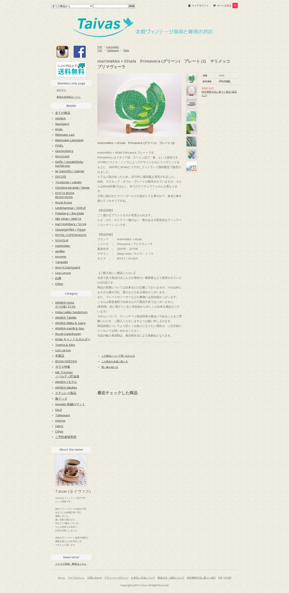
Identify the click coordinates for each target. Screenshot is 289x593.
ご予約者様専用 (65, 437)
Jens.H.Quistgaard (67, 267)
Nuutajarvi (62, 124)
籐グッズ (61, 398)
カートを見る (227, 5)
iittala (59, 129)
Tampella (61, 262)
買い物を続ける (109, 367)
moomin (60, 256)
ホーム (61, 577)
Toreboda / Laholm (68, 182)
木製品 (59, 356)
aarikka (60, 251)
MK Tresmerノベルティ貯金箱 (67, 374)
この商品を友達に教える (114, 361)
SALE (58, 410)
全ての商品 (62, 113)
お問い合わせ (94, 577)
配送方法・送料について (171, 577)
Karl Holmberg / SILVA (70, 224)
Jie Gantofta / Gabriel (69, 171)
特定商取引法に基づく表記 (201, 577)
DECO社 (60, 176)
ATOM (227, 577)
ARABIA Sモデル (66, 382)
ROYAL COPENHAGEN (70, 235)
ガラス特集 (62, 367)
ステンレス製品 (65, 393)
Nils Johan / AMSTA (68, 219)
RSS (220, 577)
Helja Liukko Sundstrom (71, 312)
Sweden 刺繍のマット (70, 404)
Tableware (113, 50)
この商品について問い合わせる (118, 356)
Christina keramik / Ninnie (72, 188)
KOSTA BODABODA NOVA (64, 195)
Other (59, 284)
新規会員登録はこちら (69, 97)
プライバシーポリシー (116, 577)
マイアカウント (200, 5)
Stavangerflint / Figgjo (70, 229)
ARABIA (60, 118)
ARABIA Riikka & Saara (70, 323)
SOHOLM (61, 240)
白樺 (58, 278)
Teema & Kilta (65, 345)
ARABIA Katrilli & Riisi (69, 328)
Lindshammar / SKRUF (70, 208)
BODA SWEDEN (66, 361)
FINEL (59, 145)
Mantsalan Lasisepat (69, 140)
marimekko (112, 47)
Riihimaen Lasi (64, 135)
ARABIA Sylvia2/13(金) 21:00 (65, 304)
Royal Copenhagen (68, 334)
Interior (60, 421)
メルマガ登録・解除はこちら (70, 564)
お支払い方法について (143, 577)
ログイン (61, 90)
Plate (126, 50)
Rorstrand (62, 156)
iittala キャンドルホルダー (73, 339)
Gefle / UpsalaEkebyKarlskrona (69, 164)
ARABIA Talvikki (65, 317)
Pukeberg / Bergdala (69, 213)
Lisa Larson (63, 273)
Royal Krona (63, 202)
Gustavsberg (64, 151)
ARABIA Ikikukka (66, 387)
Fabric (59, 426)
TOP (99, 47)
